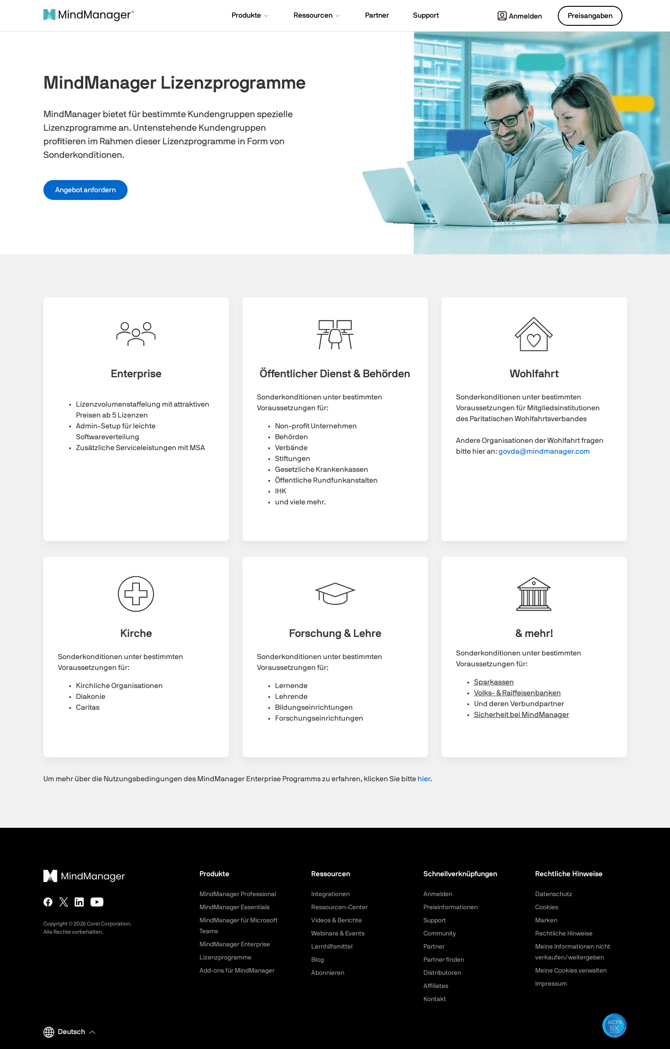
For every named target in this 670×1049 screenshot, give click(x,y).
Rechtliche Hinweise (564, 933)
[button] (250, 16)
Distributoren (442, 973)
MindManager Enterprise (235, 944)
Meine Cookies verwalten (571, 971)
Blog (317, 960)
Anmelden (520, 16)
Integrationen (330, 894)
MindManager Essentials (235, 907)
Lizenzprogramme (226, 957)
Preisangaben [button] (590, 15)
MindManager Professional (238, 894)
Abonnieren (327, 973)
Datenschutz (553, 894)
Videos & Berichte (336, 920)
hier (424, 779)
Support (434, 920)
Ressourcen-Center (339, 907)
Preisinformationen (450, 907)
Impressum (551, 984)
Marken (546, 920)
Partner (434, 947)
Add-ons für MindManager (237, 971)
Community (439, 933)
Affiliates (435, 986)
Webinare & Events (338, 933)
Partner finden (443, 960)
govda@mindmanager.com (544, 451)
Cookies (546, 907)
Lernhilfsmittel (331, 947)
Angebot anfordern (85, 190)
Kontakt (434, 999)
